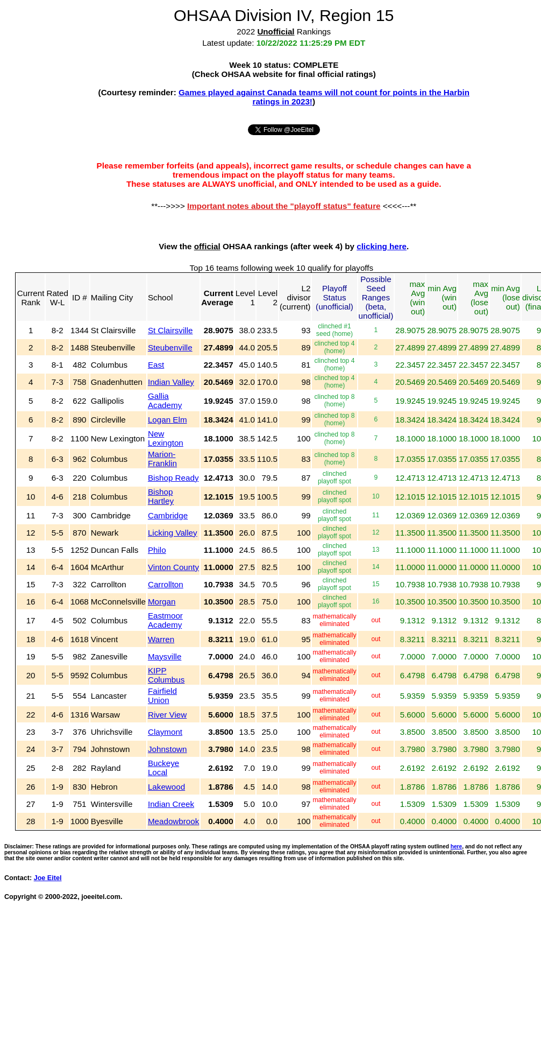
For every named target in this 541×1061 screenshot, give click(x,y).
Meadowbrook (173, 821)
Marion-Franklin (162, 458)
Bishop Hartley (161, 496)
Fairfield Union (162, 695)
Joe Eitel (48, 878)
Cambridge (168, 515)
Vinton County (173, 567)
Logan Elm (167, 419)
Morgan (162, 601)
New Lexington (165, 438)
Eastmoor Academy (165, 620)
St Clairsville (170, 330)
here (456, 846)
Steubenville (170, 347)
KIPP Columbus (166, 675)
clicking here (382, 246)
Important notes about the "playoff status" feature (284, 205)
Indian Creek (171, 804)
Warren (161, 639)
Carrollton (165, 584)
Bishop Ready (173, 477)
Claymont (165, 731)
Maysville (164, 656)
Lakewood (166, 786)
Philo (157, 549)
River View (167, 714)
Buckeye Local (163, 767)
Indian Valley (171, 382)
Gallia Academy (165, 400)
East (156, 364)
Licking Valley (172, 532)
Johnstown (167, 749)
